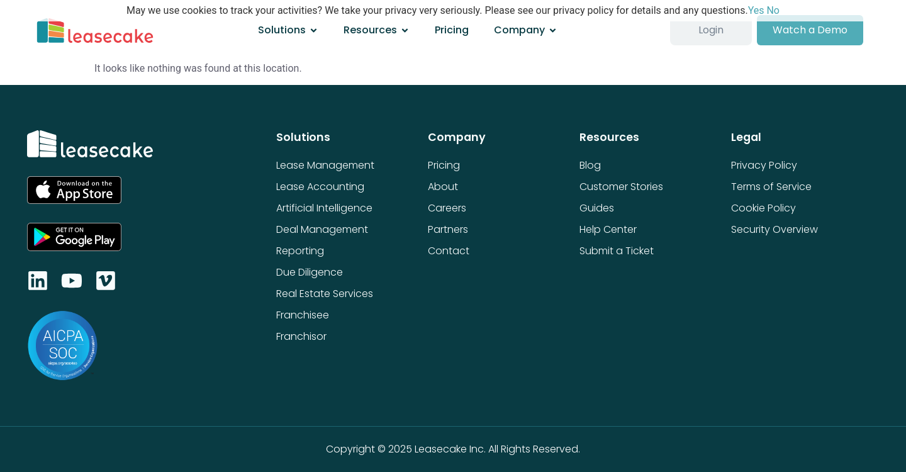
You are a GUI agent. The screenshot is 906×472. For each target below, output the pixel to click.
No (773, 10)
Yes (756, 10)
